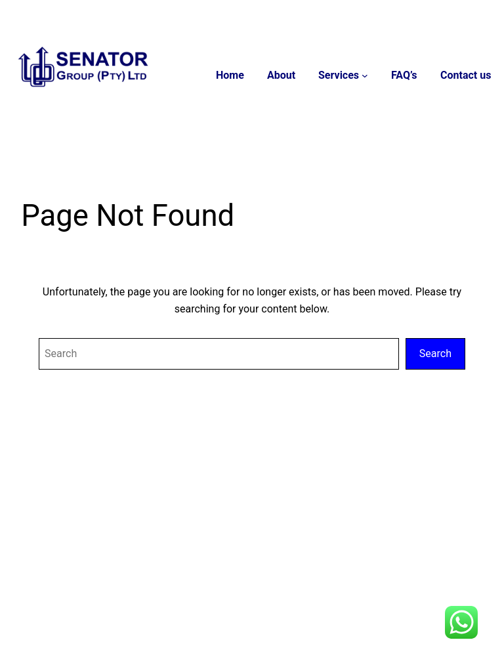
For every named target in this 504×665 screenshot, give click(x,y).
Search (435, 353)
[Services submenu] (365, 75)
